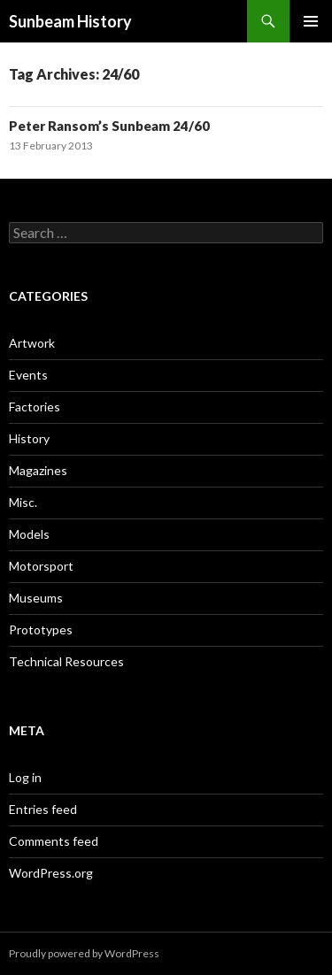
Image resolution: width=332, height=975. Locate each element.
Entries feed (43, 809)
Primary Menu (311, 21)
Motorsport (41, 565)
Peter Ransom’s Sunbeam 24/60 (109, 126)
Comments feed (53, 840)
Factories (34, 406)
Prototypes (41, 629)
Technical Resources (66, 661)
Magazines (38, 470)
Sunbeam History (70, 21)
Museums (36, 597)
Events (28, 374)
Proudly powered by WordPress (84, 953)
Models (29, 533)
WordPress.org (51, 872)
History (29, 438)
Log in (25, 777)
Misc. (23, 502)
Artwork (32, 342)
